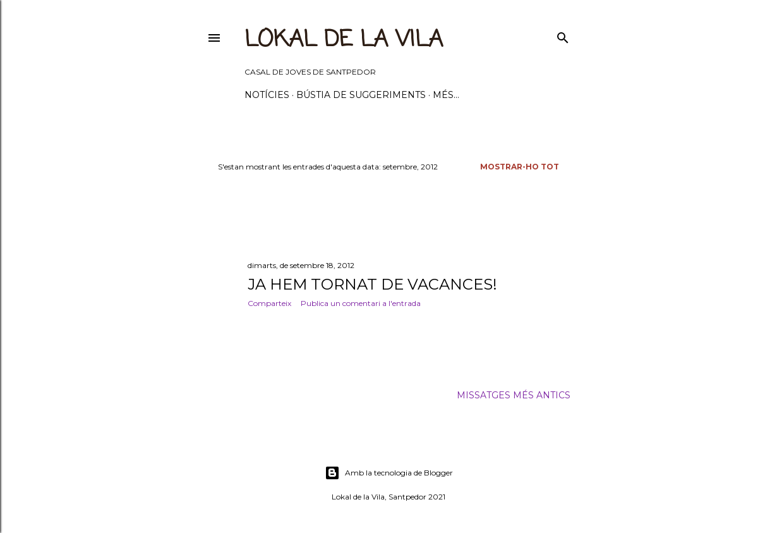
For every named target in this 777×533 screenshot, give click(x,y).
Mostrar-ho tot (519, 166)
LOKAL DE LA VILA (343, 40)
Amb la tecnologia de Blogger (389, 473)
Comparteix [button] (269, 303)
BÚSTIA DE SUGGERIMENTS (361, 95)
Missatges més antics (513, 395)
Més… (446, 95)
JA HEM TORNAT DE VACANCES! (372, 284)
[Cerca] (562, 35)
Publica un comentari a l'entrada (361, 303)
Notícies (266, 95)
